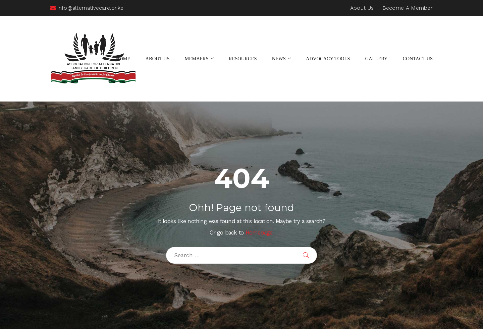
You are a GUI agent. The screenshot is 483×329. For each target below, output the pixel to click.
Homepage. (260, 232)
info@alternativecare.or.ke (86, 8)
